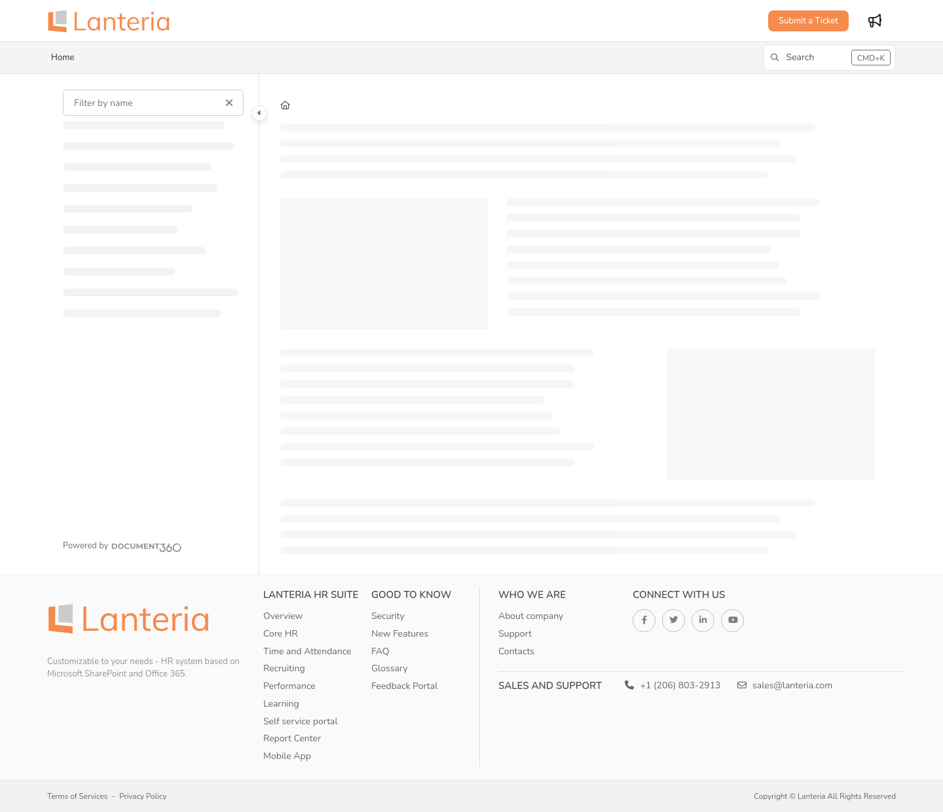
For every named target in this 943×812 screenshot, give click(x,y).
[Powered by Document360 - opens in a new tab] (122, 545)
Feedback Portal (404, 686)
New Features (399, 633)
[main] (577, 324)
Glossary (389, 668)
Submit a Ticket (808, 21)
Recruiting (284, 668)
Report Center (292, 738)
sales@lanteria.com (785, 685)
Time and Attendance (307, 651)
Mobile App (287, 756)
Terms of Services (77, 796)
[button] (829, 57)
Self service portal (300, 721)
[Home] (285, 105)
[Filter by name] (153, 103)
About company (530, 616)
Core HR (280, 633)
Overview (283, 616)
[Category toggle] (259, 113)
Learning (281, 703)
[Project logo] (112, 21)
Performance (289, 686)
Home (62, 57)
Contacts (516, 651)
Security (388, 616)
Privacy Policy (142, 796)
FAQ (380, 651)
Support (515, 633)
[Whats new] (874, 20)
